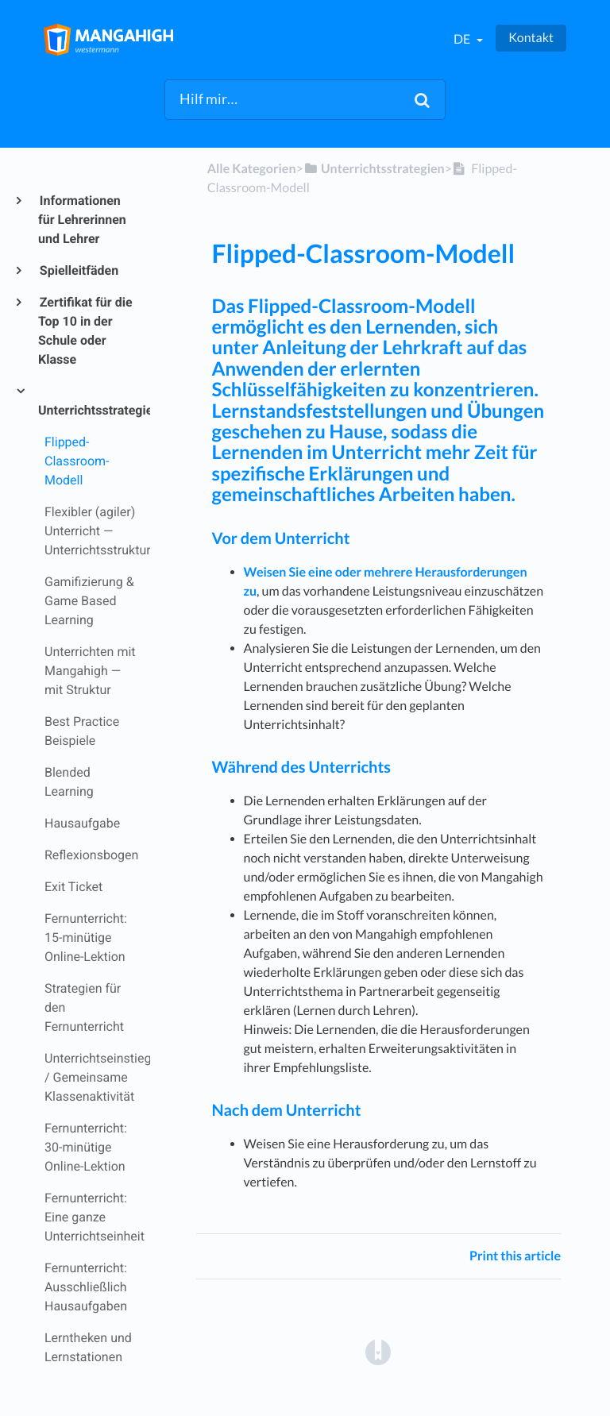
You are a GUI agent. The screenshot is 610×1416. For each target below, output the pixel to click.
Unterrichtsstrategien (87, 410)
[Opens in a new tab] (378, 1351)
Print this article (515, 1256)
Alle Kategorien (251, 168)
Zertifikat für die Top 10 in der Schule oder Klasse (85, 331)
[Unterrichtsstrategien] (374, 168)
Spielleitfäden (78, 270)
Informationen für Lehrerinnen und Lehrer (82, 219)
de (463, 39)
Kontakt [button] (531, 37)
